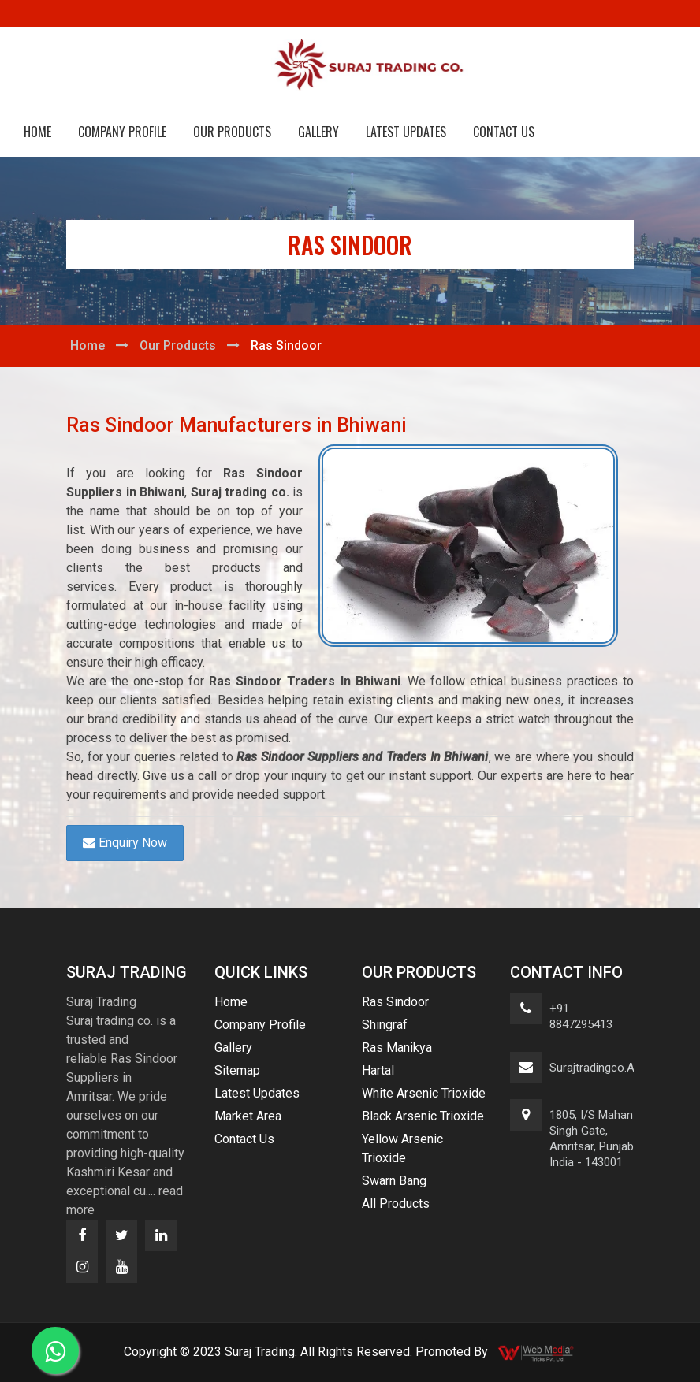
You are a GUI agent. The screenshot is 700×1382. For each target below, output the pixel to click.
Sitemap (237, 1070)
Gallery (318, 131)
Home (37, 131)
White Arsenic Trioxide (424, 1093)
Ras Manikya (397, 1047)
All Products (396, 1203)
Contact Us (503, 131)
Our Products (232, 131)
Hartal (378, 1070)
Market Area (247, 1116)
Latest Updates (406, 131)
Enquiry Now (125, 842)
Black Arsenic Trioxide (423, 1116)
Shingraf (385, 1024)
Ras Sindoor (395, 1001)
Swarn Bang (394, 1180)
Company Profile (122, 131)
